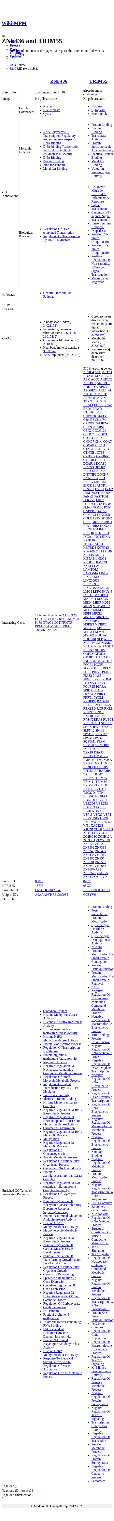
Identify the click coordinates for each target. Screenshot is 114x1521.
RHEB (108, 708)
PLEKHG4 (104, 679)
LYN (108, 591)
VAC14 (95, 822)
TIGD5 (88, 756)
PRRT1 (88, 697)
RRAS (98, 719)
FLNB (107, 503)
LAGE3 (99, 566)
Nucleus (48, 106)
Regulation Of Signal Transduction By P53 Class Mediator (61, 1087)
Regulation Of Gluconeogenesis (54, 1151)
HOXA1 (105, 525)
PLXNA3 (89, 683)
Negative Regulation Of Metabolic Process (58, 1144)
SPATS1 (88, 734)
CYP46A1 (103, 456)
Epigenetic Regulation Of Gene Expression (59, 1279)
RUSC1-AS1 (91, 723)
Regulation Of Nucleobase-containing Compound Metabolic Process (100, 1267)
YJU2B (88, 829)
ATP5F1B (100, 394)
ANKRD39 (90, 386)
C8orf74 (100, 419)
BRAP (107, 405)
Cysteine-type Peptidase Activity (100, 928)
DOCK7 (102, 474)
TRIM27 (89, 778)
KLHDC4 (99, 558)
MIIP (96, 606)
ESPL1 (99, 489)
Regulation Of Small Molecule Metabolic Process (61, 1078)
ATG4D (88, 394)
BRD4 (87, 408)
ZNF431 (100, 851)
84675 (87, 881)
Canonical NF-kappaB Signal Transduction (101, 216)
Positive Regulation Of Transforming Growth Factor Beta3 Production (62, 1259)
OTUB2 (100, 657)
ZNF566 (88, 858)
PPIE (86, 690)
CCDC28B (90, 434)
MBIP (97, 602)
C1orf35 (102, 416)
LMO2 (87, 591)
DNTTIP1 (90, 474)
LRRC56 (99, 591)
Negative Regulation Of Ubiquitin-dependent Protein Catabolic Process (61, 1296)
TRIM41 (89, 781)
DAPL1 (100, 460)
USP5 (87, 818)
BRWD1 (98, 408)
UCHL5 (88, 811)
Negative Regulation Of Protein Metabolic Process (100, 1287)
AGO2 (95, 379)
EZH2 (109, 489)
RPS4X (88, 719)
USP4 (107, 814)
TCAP (87, 748)
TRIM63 (40, 630)
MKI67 (105, 606)
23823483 (97, 345)
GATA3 (101, 511)
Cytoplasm (98, 110)
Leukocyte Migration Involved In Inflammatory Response (100, 194)
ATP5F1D (90, 397)
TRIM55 (98, 81)
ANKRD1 (103, 383)
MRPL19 (89, 617)
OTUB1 (88, 657)
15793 (39, 885)
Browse (15, 45)
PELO (107, 668)
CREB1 (62, 619)
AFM (86, 379)
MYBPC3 (89, 628)
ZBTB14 (89, 833)
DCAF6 (101, 463)
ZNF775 (102, 873)
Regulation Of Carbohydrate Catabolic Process (61, 1305)
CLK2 (52, 619)
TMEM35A (104, 759)
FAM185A (90, 492)
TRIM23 (98, 774)
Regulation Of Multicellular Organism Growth (61, 1268)
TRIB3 (87, 774)
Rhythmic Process (55, 1062)
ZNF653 (100, 865)
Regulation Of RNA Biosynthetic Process (100, 1110)
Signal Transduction (100, 206)
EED (102, 478)
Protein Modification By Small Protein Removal (102, 978)
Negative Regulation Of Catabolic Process (100, 1472)
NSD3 (109, 646)
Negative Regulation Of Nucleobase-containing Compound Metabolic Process (62, 1069)
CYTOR (88, 460)
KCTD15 (103, 547)
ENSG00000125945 (48, 890)
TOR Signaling (101, 1254)
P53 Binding (51, 1311)
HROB (87, 529)
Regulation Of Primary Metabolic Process (100, 1384)
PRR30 (101, 694)
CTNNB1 (89, 452)
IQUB (87, 540)
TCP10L (97, 748)
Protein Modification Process (62, 1044)
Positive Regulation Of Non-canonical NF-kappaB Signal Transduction (101, 265)
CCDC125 (70, 615)
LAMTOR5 (91, 569)
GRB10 (97, 522)
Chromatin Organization (59, 1128)
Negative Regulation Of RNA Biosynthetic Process (62, 1111)
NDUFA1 (101, 635)
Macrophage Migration (99, 280)
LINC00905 (91, 584)
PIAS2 (87, 675)
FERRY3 (89, 500)
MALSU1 (89, 599)
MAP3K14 (104, 599)
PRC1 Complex (101, 1203)
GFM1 (87, 514)
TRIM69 (101, 785)
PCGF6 (88, 668)
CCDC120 (99, 430)
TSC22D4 (90, 792)
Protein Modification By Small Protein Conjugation (102, 956)
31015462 (49, 336)
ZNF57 (99, 858)
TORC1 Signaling (97, 1248)
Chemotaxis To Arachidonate (62, 1168)
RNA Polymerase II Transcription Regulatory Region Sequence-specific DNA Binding (60, 137)
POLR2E (89, 686)
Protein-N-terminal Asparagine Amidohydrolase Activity (61, 1343)
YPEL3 (108, 829)
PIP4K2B (89, 679)
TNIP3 (87, 763)
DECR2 (100, 467)
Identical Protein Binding (59, 1098)
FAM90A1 (105, 492)
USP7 (95, 818)
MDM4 (107, 602)
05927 (87, 885)
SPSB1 (87, 737)
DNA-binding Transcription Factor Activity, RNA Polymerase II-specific (61, 150)
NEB (100, 639)
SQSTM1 (89, 741)
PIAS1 (106, 672)
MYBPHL (104, 628)
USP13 (87, 814)
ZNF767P (89, 873)
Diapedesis (98, 230)
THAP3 (99, 752)
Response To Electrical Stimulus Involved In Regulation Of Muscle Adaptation (58, 1364)
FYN (107, 507)
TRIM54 (101, 781)
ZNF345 (88, 851)
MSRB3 (88, 624)
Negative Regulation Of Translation (100, 1437)
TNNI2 (107, 763)
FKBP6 (88, 503)
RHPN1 (88, 712)
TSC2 (102, 789)
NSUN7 (88, 650)
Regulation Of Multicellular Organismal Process (61, 1162)
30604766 (69, 333)
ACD (98, 372)
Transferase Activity (98, 137)
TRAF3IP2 (104, 770)
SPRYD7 (101, 734)
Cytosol (48, 113)
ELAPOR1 (99, 485)
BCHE (98, 405)
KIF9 (38, 622)
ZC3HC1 (89, 840)
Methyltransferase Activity (60, 1124)
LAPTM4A (90, 573)
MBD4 (87, 602)
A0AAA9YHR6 (45, 894)
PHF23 (96, 672)
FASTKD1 (101, 496)
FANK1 (88, 496)
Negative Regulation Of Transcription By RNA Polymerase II (102, 1192)
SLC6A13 (105, 727)
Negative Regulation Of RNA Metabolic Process (62, 1133)
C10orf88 (89, 416)
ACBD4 (88, 372)
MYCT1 (88, 631)
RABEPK (89, 701)
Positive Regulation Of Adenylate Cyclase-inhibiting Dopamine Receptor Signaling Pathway (62, 1206)
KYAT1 (88, 566)
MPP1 (87, 613)
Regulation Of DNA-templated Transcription (58, 230)
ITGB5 (87, 544)
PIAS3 (97, 675)
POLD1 (102, 683)
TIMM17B (101, 756)
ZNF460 (100, 854)
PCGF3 (99, 664)
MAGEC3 (101, 595)
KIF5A (87, 558)
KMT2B (101, 562)
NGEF (96, 642)
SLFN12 (89, 730)
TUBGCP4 (90, 796)
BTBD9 (88, 412)
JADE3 (98, 544)
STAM (101, 741)
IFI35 (102, 529)
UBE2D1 (89, 800)
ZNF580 (52, 630)
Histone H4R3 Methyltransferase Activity (60, 1038)
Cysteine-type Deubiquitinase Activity (101, 939)
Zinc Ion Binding (54, 165)
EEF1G (88, 482)
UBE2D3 (89, 803)
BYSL (98, 412)
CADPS (88, 423)
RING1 (99, 712)
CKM (98, 441)
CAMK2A (101, 423)
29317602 (97, 360)
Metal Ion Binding (55, 168)
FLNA (98, 503)
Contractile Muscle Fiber (100, 1241)
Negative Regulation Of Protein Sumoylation (100, 1398)
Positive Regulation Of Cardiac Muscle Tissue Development (58, 1248)
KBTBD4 (89, 547)
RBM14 (96, 705)
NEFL (87, 642)
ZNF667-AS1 (92, 869)
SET (86, 727)
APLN (103, 386)
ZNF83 (88, 876)
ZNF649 (88, 865)
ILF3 (105, 533)
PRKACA (89, 694)
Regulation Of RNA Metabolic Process (101, 1221)
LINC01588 (91, 588)
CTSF (100, 452)
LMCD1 (105, 588)
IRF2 (95, 540)
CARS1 (99, 427)
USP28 (97, 814)
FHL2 (100, 500)
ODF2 (87, 653)
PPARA (101, 686)
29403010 (49, 344)
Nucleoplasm (51, 110)
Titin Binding (100, 1034)
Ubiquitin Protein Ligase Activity (100, 172)
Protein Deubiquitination (102, 967)
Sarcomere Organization (99, 1208)
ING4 (97, 536)
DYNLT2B (90, 478)
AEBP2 (106, 375)
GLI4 (96, 514)
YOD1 (98, 829)
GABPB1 (89, 511)
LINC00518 (91, 577)
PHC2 (87, 672)
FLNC (87, 507)
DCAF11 (89, 463)
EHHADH (101, 482)
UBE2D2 (102, 800)
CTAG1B (103, 449)
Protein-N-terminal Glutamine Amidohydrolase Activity (62, 1217)
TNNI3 (88, 767)
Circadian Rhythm (55, 1011)
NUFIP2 (100, 650)
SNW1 (99, 730)
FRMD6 (97, 507)
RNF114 (99, 716)
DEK (95, 471)
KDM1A (73, 619)
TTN (100, 792)
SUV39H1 (53, 626)
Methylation (51, 1139)
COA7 (107, 441)
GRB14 (107, 522)
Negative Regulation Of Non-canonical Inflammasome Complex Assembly (62, 1186)
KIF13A (88, 555)
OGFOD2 (98, 653)
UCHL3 (101, 807)
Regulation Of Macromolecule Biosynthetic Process (101, 1347)
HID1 (87, 525)
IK (92, 533)
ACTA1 (107, 372)
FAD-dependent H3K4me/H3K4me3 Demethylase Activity (57, 1332)
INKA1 (107, 536)
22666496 (97, 334)
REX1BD (89, 708)
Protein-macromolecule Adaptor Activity (102, 146)
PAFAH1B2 (104, 661)
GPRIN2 (106, 518)
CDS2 (87, 438)
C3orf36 (88, 419)
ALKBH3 (89, 383)
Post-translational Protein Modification (100, 916)
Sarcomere (98, 1481)
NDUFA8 (89, 639)
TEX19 (88, 752)
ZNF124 (88, 844)
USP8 (104, 818)
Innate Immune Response (101, 225)
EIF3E (87, 485)
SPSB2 (97, 737)
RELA (107, 705)
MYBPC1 (101, 624)
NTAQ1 (48, 622)
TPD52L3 (89, 770)
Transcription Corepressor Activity (100, 1426)
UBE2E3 (102, 803)
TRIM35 (101, 778)
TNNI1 (97, 763)
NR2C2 (99, 646)
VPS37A (106, 822)
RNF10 (88, 716)
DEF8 (87, 471)
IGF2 (86, 533)
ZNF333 (100, 847)
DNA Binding (52, 157)
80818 (39, 881)
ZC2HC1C (90, 836)
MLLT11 (98, 609)
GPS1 (87, 522)
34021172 (49, 325)
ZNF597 (100, 862)
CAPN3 (88, 427)
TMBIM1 (89, 759)
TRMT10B (90, 789)
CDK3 (102, 434)
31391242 (16, 54)
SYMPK (89, 745)
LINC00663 (91, 580)
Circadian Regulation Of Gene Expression (59, 1287)
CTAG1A (89, 449)
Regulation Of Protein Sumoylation (100, 1459)
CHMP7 (88, 441)
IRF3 (103, 540)
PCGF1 (88, 664)
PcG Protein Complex (99, 1325)
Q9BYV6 (89, 894)
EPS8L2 (88, 489)
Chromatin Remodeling (58, 1274)
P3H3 (109, 657)
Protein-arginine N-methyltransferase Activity (60, 1056)
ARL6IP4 (104, 390)
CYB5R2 (89, 456)
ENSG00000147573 (96, 890)
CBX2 (87, 430)
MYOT (100, 631)
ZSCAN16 (100, 876)
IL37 (98, 533)
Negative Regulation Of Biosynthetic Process (58, 1239)
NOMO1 (107, 642)
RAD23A (103, 701)
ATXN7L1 (103, 401)
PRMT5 (66, 622)
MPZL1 (97, 613)
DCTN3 (88, 467)
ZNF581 (88, 862)
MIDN (87, 606)
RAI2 (87, 705)
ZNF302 (88, 847)
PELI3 (98, 668)
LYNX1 (88, 595)
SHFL (94, 727)
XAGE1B (97, 825)
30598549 (49, 351)
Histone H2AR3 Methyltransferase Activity (60, 1224)
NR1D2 (88, 646)
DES (102, 471)
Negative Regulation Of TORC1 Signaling (100, 1413)
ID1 (95, 529)
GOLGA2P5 (91, 518)
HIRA (95, 525)
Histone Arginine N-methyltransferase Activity (60, 1031)
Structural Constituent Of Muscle (101, 1232)
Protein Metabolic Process (60, 1157)
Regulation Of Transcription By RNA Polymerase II (61, 238)
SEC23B (106, 723)
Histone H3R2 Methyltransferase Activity (60, 1352)
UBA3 (103, 796)
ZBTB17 (101, 833)
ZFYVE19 (103, 840)
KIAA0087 (90, 551)
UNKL (99, 811)
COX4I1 (89, 445)
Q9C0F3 (62, 894)
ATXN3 (102, 397)
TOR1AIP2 (101, 767)
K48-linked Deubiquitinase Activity (101, 1371)
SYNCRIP (102, 745)
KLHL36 (89, 562)
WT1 (86, 825)
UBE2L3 (89, 807)
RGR (100, 708)
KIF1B (99, 555)
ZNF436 (58, 81)
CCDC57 (41, 619)
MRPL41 (96, 620)
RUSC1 (108, 719)
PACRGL (89, 661)
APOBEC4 (90, 390)
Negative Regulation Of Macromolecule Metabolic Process (101, 1126)
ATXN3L (89, 401)
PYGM (98, 697)
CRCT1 (100, 445)
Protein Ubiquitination (100, 1040)
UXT (86, 822)
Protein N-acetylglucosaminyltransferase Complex (63, 1175)
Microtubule (99, 113)
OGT (57, 622)
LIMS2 (103, 573)
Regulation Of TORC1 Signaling (100, 1360)
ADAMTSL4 (92, 375)
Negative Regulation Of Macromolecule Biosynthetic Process (101, 1024)
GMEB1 (106, 514)
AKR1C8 (106, 379)
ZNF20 (99, 844)
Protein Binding (53, 161)
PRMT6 (40, 626)
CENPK (97, 438)
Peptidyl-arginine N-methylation (56, 1316)
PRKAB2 (97, 690)
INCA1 (88, 536)
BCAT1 (88, 405)
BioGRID (16, 68)
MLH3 (87, 609)
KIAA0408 (106, 551)
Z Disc (95, 987)
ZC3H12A (105, 836)
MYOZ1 (89, 635)
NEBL (108, 639)
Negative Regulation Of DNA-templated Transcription (62, 1118)
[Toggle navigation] (3, 36)
